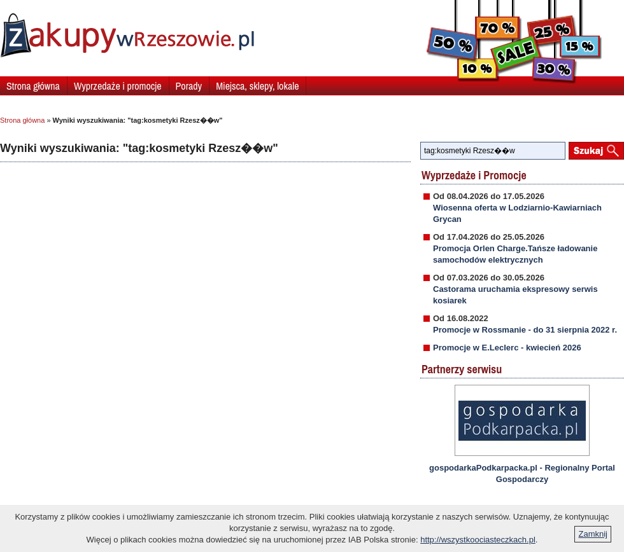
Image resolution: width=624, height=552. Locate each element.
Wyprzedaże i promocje (118, 86)
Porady (189, 86)
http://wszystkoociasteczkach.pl (477, 539)
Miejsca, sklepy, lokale (257, 86)
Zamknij (592, 534)
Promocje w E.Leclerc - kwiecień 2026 (507, 347)
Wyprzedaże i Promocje (474, 175)
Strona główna (33, 86)
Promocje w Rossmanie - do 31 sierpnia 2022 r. (525, 330)
